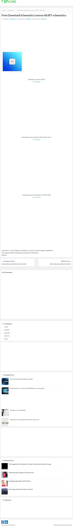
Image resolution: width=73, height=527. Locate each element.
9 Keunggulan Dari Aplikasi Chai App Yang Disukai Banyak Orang (30, 464)
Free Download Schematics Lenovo (60, 264)
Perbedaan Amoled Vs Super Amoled (21, 489)
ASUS (6, 339)
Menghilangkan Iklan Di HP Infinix (20, 481)
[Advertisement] (36, 35)
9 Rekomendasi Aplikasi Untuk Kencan (21, 472)
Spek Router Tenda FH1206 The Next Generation (24, 419)
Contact (55, 525)
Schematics (13, 19)
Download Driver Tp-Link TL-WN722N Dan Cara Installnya (27, 388)
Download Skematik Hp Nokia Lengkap (21, 379)
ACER (6, 327)
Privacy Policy (68, 525)
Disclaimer (61, 525)
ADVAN (6, 330)
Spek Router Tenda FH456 (18, 410)
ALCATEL (7, 333)
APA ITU (7, 336)
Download (36, 82)
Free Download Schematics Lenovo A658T (14, 264)
